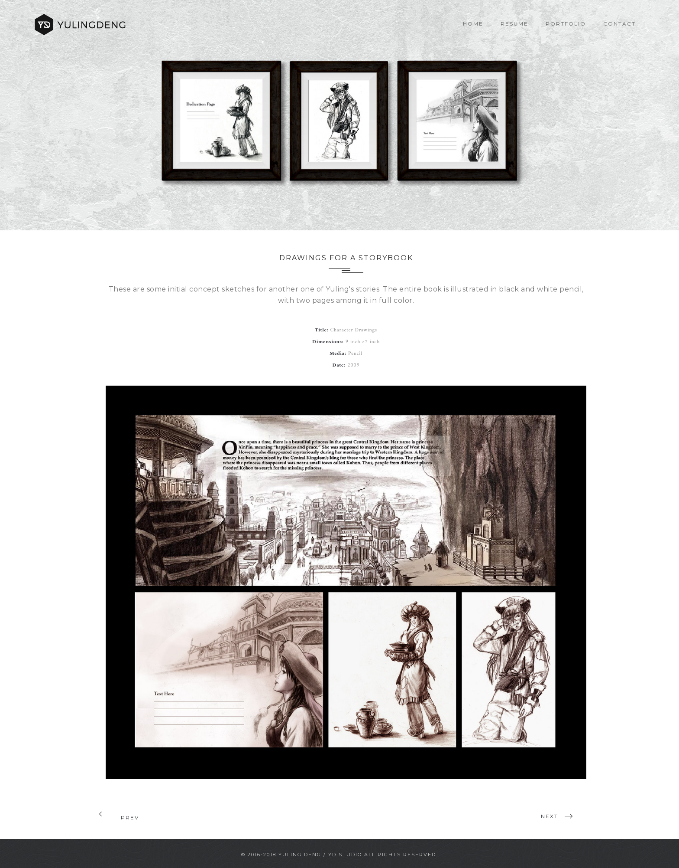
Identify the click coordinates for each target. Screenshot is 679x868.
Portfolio (566, 23)
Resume (514, 23)
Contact (619, 23)
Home (473, 23)
